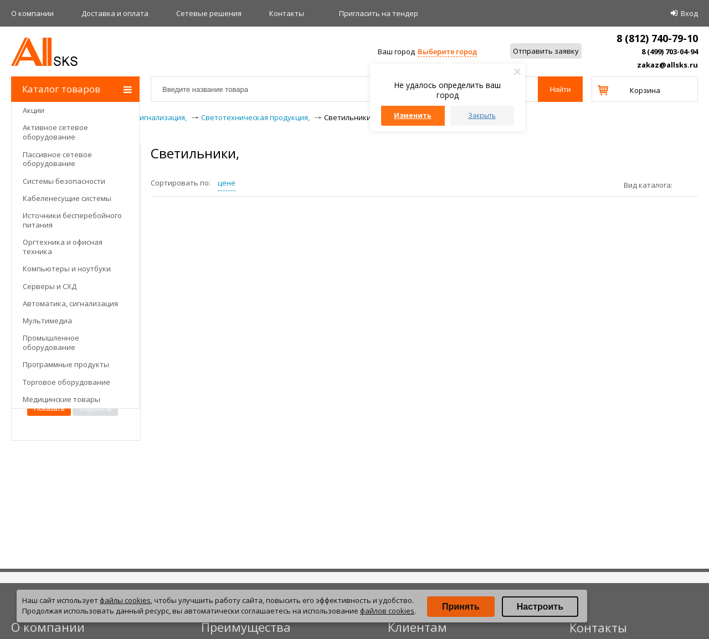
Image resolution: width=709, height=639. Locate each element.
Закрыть (482, 115)
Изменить (412, 115)
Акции (33, 110)
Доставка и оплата (114, 13)
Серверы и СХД (49, 286)
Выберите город (447, 51)
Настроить (540, 606)
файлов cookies (387, 611)
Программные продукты (66, 364)
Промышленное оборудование (51, 342)
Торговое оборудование (66, 382)
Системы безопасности (64, 181)
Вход (689, 13)
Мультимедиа (47, 321)
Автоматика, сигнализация (70, 303)
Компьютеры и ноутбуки (67, 269)
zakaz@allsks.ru (667, 65)
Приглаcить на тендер (378, 13)
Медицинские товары (61, 399)
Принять (461, 606)
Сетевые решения (209, 13)
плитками (685, 184)
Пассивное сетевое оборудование (57, 159)
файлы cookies (125, 600)
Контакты (286, 13)
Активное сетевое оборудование (55, 132)
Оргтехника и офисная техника (62, 246)
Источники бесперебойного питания (72, 220)
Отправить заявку (546, 51)
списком (694, 184)
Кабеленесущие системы (67, 198)
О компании (32, 13)
